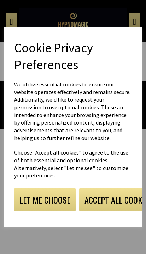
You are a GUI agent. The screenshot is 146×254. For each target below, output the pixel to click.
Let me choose (44, 199)
